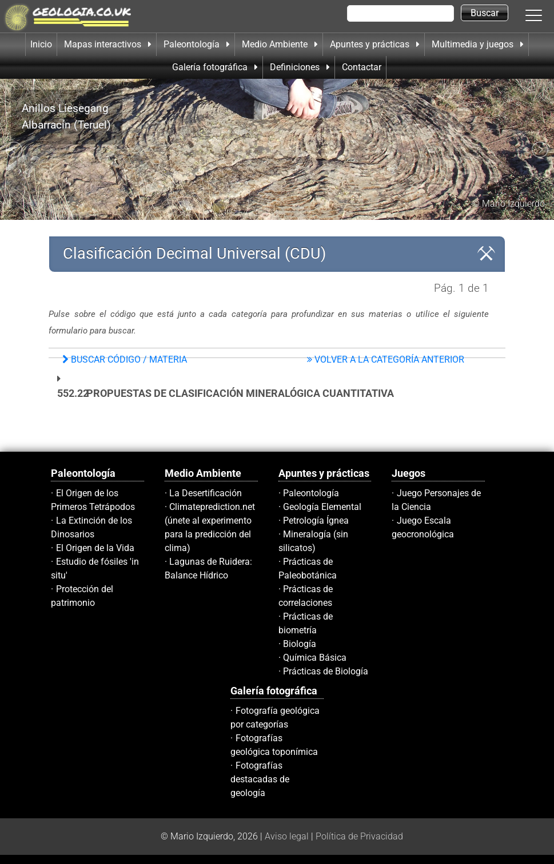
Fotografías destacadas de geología (259, 779)
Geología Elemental (322, 506)
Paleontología (311, 493)
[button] (545, 15)
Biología (299, 643)
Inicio (41, 44)
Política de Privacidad (359, 836)
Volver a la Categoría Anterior (385, 359)
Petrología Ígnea (316, 520)
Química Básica (314, 657)
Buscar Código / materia (124, 359)
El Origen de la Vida (95, 547)
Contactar (361, 67)
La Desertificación (205, 493)
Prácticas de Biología (325, 671)
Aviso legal (287, 836)
